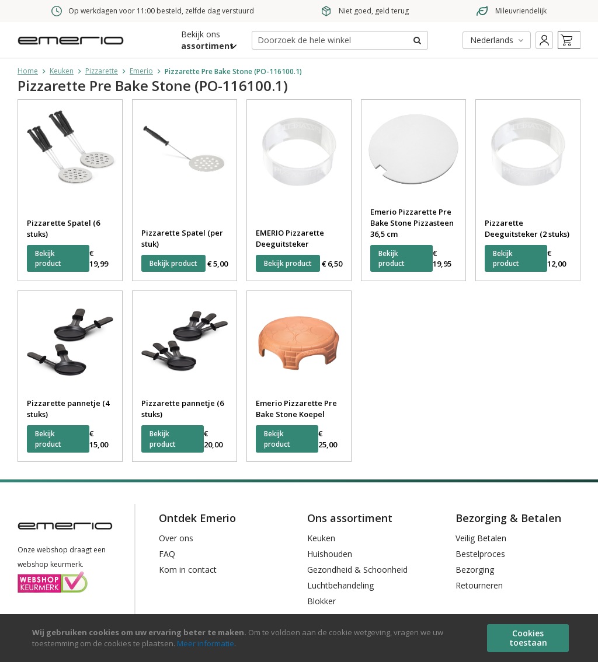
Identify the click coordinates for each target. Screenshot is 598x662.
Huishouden (329, 553)
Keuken (62, 71)
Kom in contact (188, 569)
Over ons (176, 538)
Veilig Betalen (481, 538)
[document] (300, 638)
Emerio (141, 71)
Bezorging (475, 569)
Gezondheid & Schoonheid (357, 569)
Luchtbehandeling (340, 585)
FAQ (167, 553)
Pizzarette (101, 71)
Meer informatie (205, 643)
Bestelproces (480, 553)
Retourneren (479, 585)
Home (28, 71)
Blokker (321, 601)
